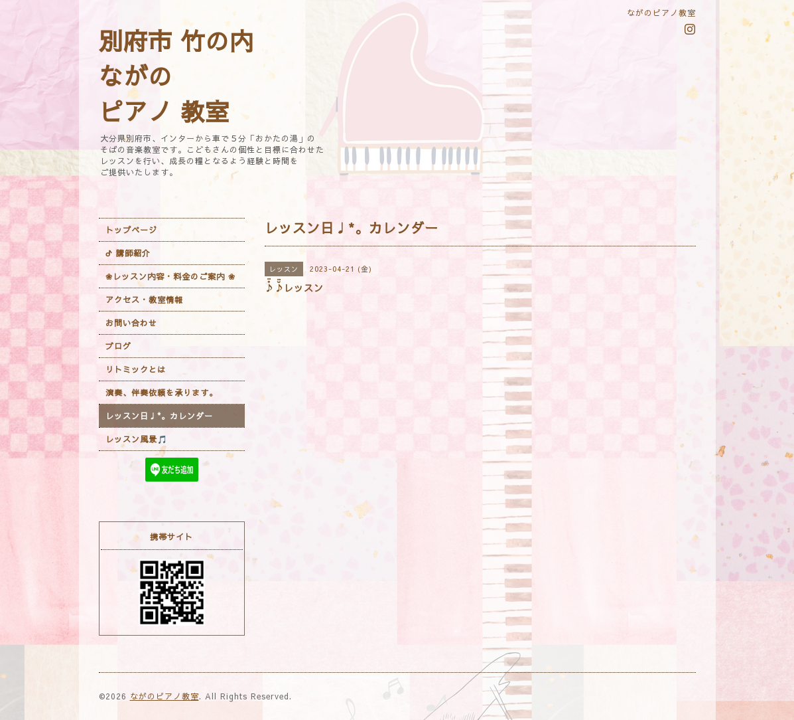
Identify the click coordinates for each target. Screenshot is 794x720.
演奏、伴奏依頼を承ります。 (161, 392)
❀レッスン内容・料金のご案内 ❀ (170, 276)
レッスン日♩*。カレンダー (159, 415)
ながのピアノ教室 (164, 696)
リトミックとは (135, 369)
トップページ (131, 230)
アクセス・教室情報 (144, 299)
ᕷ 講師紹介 (128, 253)
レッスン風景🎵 (136, 439)
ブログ (118, 346)
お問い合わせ (131, 322)
